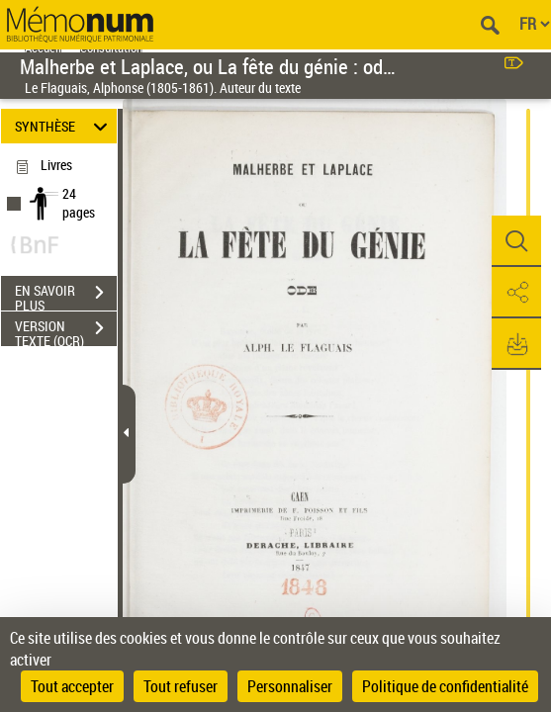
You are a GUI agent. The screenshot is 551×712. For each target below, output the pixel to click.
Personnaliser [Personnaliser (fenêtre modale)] (289, 686)
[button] (516, 241)
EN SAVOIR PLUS (66, 295)
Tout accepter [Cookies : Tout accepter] (72, 686)
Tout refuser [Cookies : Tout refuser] (180, 686)
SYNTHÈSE (64, 126)
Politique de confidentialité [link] (445, 686)
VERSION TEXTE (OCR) (66, 330)
